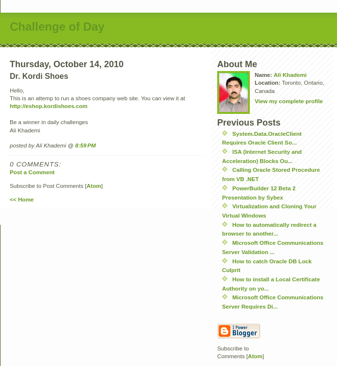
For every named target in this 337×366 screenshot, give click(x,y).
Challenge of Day (57, 26)
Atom (94, 186)
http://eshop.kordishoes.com (49, 106)
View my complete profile (289, 101)
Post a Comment (32, 172)
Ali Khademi (290, 75)
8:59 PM (85, 145)
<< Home (22, 199)
